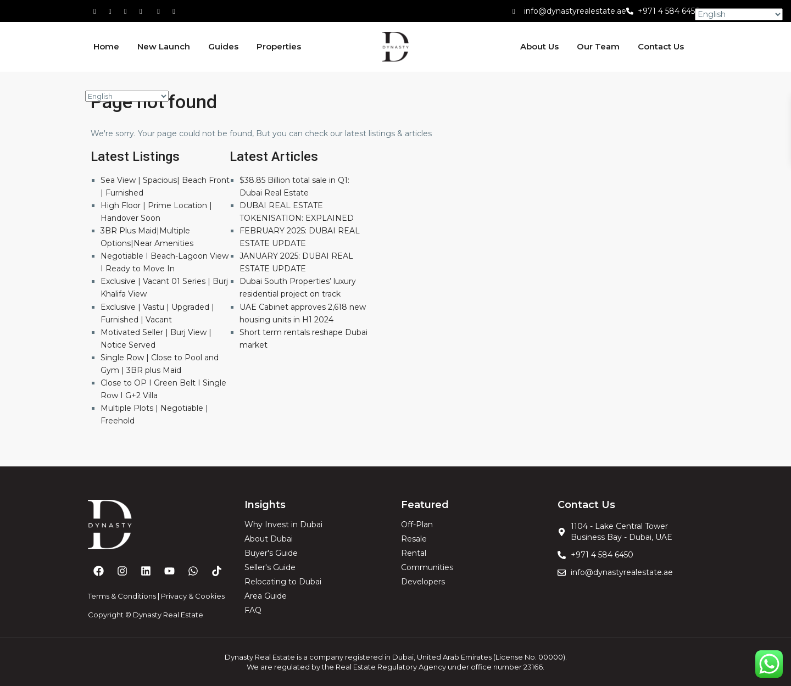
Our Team (598, 46)
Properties (279, 46)
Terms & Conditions (122, 596)
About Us (539, 46)
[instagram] (175, 11)
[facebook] (98, 11)
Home (106, 46)
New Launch (163, 46)
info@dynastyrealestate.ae (575, 11)
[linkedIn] (144, 11)
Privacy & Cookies (193, 596)
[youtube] (160, 11)
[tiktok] (129, 11)
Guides (223, 46)
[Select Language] (127, 96)
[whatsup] (113, 11)
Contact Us (661, 46)
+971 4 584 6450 (669, 11)
